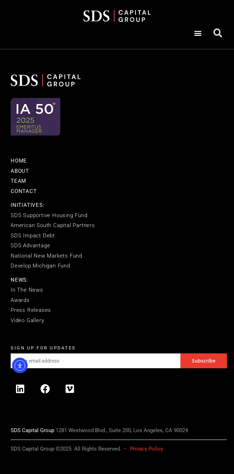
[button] (198, 33)
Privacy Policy (146, 449)
